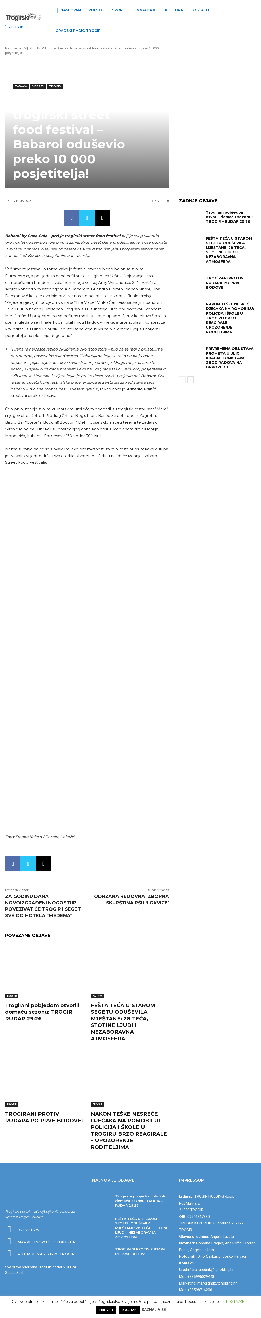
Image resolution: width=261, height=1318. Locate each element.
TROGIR (42, 48)
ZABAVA (21, 86)
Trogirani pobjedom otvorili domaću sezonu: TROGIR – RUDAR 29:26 (42, 1012)
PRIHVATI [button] (106, 1310)
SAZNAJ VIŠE (154, 1309)
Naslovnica (13, 48)
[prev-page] (182, 379)
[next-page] (190, 379)
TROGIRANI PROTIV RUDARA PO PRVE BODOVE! (224, 283)
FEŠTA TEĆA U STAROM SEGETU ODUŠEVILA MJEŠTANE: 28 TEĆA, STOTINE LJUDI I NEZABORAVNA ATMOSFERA (229, 250)
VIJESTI (28, 48)
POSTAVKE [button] (235, 1301)
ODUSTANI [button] (129, 1310)
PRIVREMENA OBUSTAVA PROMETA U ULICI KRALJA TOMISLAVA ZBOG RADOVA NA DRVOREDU (230, 358)
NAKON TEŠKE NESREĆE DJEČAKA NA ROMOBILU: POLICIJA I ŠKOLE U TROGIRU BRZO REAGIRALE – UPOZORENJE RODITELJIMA (230, 318)
